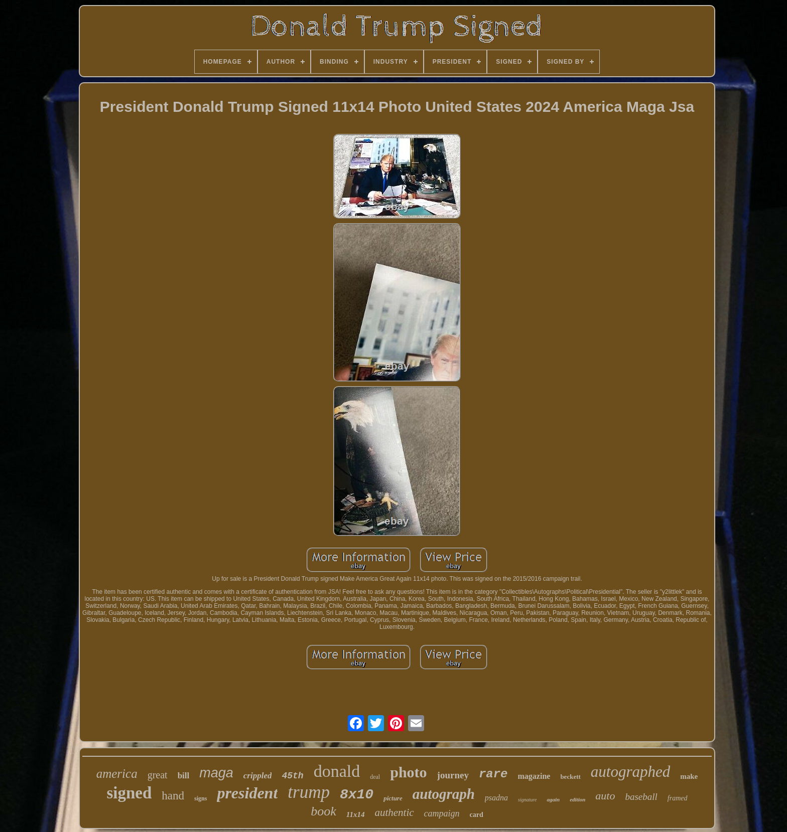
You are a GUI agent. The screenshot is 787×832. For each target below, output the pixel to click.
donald (337, 771)
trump (309, 792)
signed (129, 793)
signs (200, 798)
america (117, 773)
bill (184, 775)
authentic (394, 812)
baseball (641, 796)
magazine (534, 776)
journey (453, 775)
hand (173, 795)
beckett (570, 776)
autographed (630, 771)
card (476, 814)
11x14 (355, 814)
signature (527, 799)
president (247, 793)
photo (408, 772)
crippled (257, 775)
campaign (442, 813)
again (553, 799)
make (689, 776)
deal (375, 776)
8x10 (356, 794)
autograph (444, 794)
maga (216, 772)
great (158, 774)
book (323, 811)
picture (393, 798)
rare (493, 774)
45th (292, 776)
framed (678, 798)
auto (605, 795)
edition (577, 799)
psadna (496, 797)
